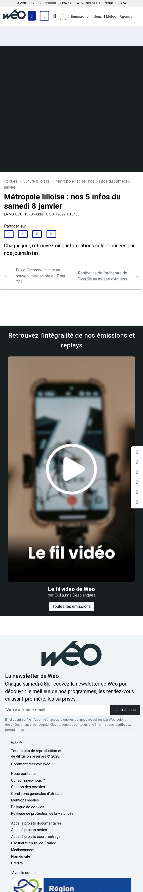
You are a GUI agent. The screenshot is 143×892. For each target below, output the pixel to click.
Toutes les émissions (72, 606)
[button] (63, 17)
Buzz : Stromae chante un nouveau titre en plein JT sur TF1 (40, 276)
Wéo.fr (16, 743)
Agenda (126, 17)
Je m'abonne (125, 710)
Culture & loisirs (36, 181)
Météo (111, 17)
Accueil (10, 181)
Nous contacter (24, 773)
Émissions (79, 17)
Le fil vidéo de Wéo (71, 589)
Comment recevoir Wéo (31, 764)
